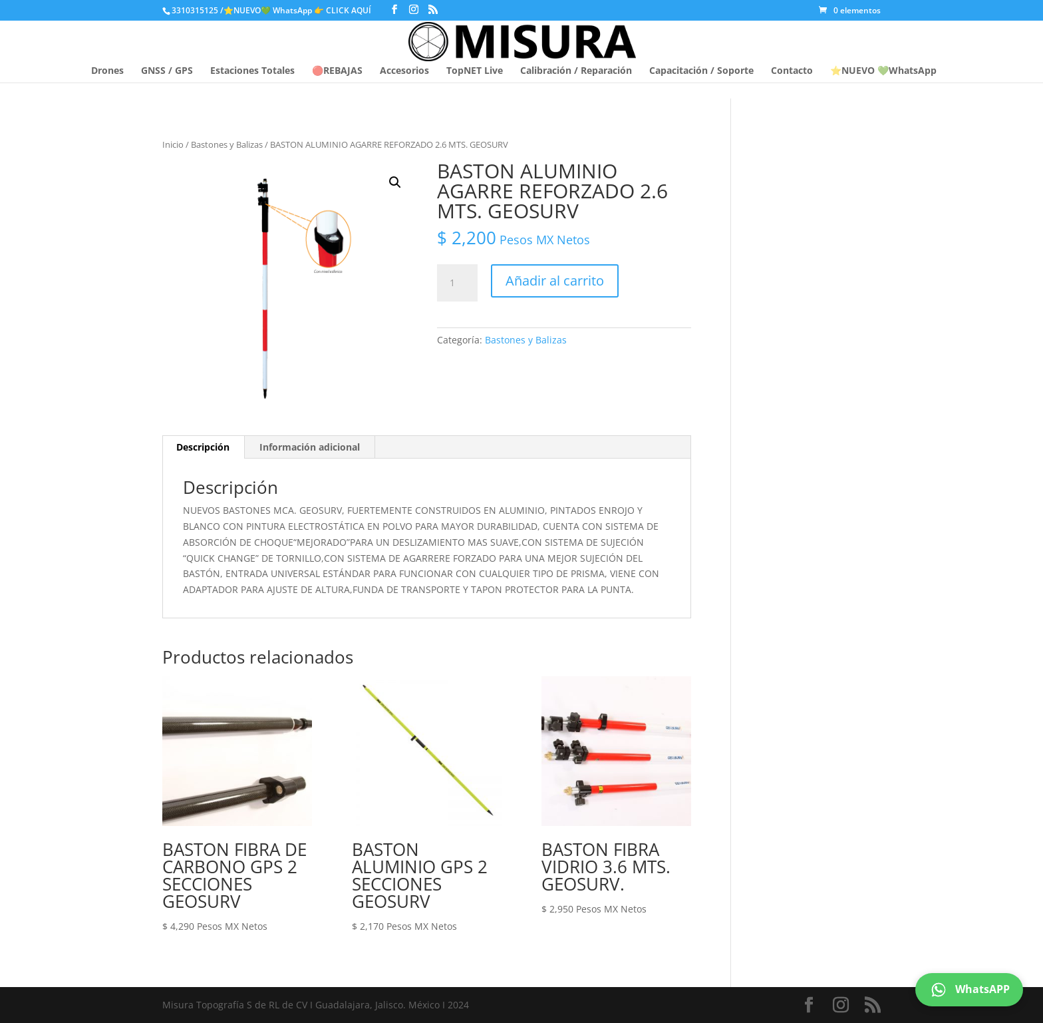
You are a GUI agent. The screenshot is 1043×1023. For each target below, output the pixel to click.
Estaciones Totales (252, 71)
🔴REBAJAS (337, 71)
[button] (395, 182)
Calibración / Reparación (576, 71)
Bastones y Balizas (227, 144)
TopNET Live (474, 71)
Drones (107, 71)
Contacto (792, 71)
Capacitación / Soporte (701, 71)
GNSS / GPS (167, 71)
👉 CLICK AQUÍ (343, 10)
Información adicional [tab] (309, 447)
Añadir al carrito (555, 281)
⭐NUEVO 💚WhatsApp (883, 71)
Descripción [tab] (202, 447)
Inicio (173, 144)
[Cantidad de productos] (457, 283)
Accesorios (404, 71)
